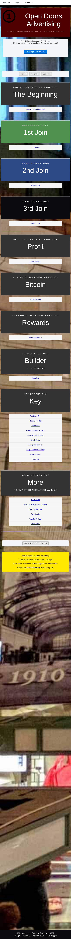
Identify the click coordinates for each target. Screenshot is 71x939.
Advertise (28, 3)
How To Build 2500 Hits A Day (35, 543)
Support (54, 936)
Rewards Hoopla (35, 337)
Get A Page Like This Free (35, 52)
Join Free (46, 74)
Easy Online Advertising (35, 450)
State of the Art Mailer (35, 435)
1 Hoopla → (7, 3)
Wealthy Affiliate (35, 519)
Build (42, 936)
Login (48, 936)
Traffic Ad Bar (35, 416)
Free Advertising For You (35, 430)
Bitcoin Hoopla (35, 299)
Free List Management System (35, 504)
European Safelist (35, 445)
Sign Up (19, 3)
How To (23, 74)
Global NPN (35, 524)
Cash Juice (35, 440)
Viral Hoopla (35, 223)
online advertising (33, 568)
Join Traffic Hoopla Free (35, 109)
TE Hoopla (35, 147)
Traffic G (35, 459)
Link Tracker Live (35, 509)
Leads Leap (35, 426)
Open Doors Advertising (43, 20)
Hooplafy (35, 378)
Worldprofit (35, 514)
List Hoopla (35, 185)
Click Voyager (35, 454)
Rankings (35, 936)
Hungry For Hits (35, 421)
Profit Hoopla (36, 261)
